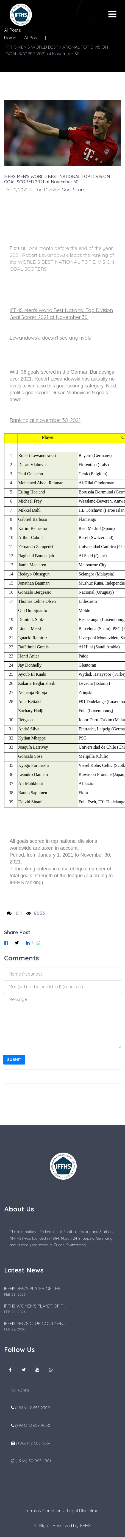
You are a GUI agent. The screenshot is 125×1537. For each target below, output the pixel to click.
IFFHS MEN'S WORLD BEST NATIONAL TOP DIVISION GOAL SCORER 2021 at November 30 (57, 179)
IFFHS (85, 1525)
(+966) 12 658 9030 (32, 1425)
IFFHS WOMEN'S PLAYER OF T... (34, 1306)
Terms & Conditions (44, 1510)
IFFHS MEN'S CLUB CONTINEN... (35, 1323)
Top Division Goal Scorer (60, 189)
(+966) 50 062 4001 (33, 1460)
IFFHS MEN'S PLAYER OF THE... (33, 1288)
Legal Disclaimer (83, 1510)
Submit (14, 1059)
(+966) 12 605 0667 (33, 1443)
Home (10, 37)
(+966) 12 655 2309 (32, 1407)
